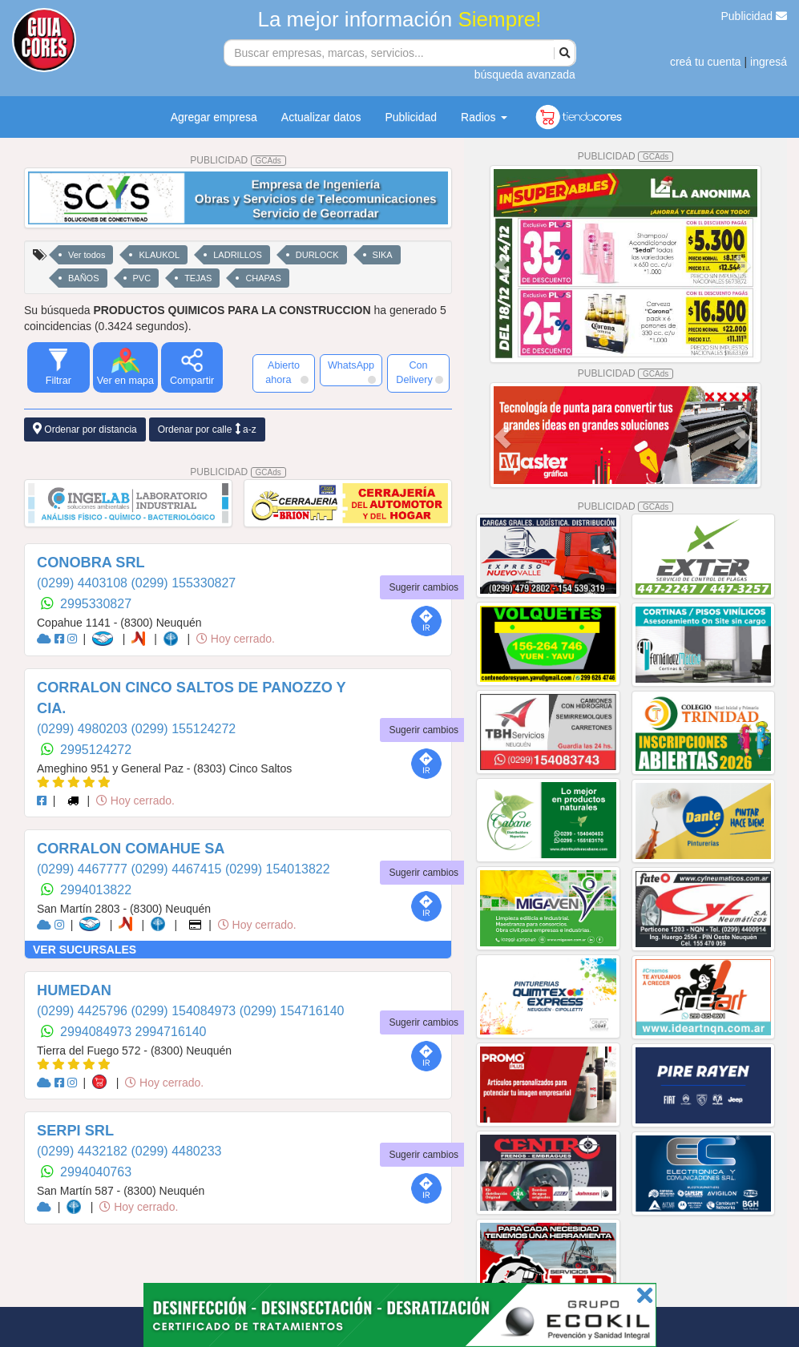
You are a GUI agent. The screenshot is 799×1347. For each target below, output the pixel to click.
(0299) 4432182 (84, 1151)
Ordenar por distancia (85, 429)
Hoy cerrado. (235, 638)
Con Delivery (419, 372)
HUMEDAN (74, 990)
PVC (142, 278)
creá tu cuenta (705, 61)
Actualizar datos (321, 117)
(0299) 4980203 (84, 729)
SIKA (383, 255)
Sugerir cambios (423, 587)
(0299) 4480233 (176, 1151)
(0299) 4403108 (84, 583)
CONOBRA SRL (91, 563)
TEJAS (198, 278)
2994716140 (171, 1031)
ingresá (768, 61)
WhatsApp (352, 372)
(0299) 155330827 (183, 583)
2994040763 (95, 1172)
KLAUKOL (159, 255)
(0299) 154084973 (185, 1011)
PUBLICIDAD (238, 160)
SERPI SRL (75, 1131)
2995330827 (95, 604)
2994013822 (95, 890)
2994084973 (97, 1031)
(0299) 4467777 (84, 869)
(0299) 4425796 (84, 1011)
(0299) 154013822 (277, 869)
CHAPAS (262, 278)
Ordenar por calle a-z (207, 429)
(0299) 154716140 (292, 1011)
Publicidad (754, 16)
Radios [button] (483, 117)
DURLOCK (317, 255)
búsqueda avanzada (524, 74)
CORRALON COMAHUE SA (130, 849)
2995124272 (95, 749)
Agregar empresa (214, 117)
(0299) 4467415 (177, 869)
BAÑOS (83, 278)
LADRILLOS (237, 255)
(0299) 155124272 (183, 729)
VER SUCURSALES (84, 949)
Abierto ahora (287, 372)
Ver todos (86, 255)
